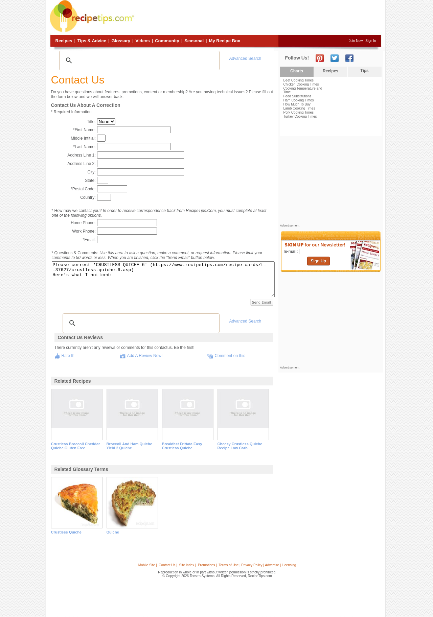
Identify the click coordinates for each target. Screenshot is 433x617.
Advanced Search (245, 58)
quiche (113, 532)
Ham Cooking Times (298, 100)
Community (167, 40)
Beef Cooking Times (298, 80)
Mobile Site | (147, 565)
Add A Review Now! (145, 355)
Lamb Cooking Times (299, 108)
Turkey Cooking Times (300, 116)
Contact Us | (168, 565)
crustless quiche (66, 532)
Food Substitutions (297, 96)
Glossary (120, 40)
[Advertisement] (258, 18)
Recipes (63, 40)
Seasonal (194, 40)
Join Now (356, 41)
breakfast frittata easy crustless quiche (182, 446)
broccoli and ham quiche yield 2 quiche (129, 446)
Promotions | (207, 565)
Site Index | (187, 565)
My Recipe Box (224, 40)
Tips (364, 70)
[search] (138, 60)
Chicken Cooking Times (301, 84)
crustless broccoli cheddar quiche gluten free (75, 446)
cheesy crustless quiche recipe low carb (240, 446)
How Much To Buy (297, 104)
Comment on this (229, 355)
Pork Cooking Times (298, 112)
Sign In (370, 41)
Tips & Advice (91, 40)
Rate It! (68, 355)
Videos (142, 40)
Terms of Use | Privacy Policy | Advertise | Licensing (257, 565)
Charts (296, 71)
